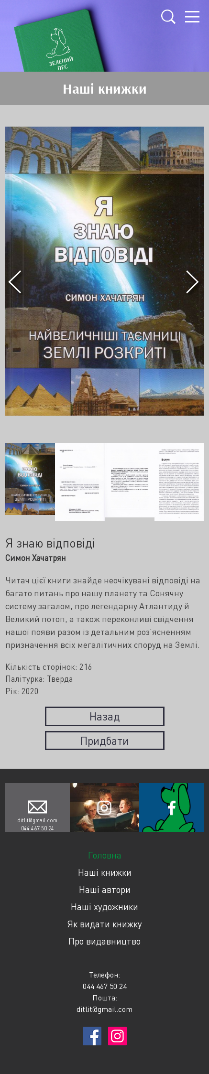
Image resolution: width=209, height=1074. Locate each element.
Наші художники (104, 906)
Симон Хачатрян (35, 558)
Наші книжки (105, 872)
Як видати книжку (104, 923)
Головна (104, 854)
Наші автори (105, 889)
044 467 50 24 (37, 828)
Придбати (104, 740)
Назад (104, 716)
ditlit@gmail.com (37, 820)
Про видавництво (104, 940)
